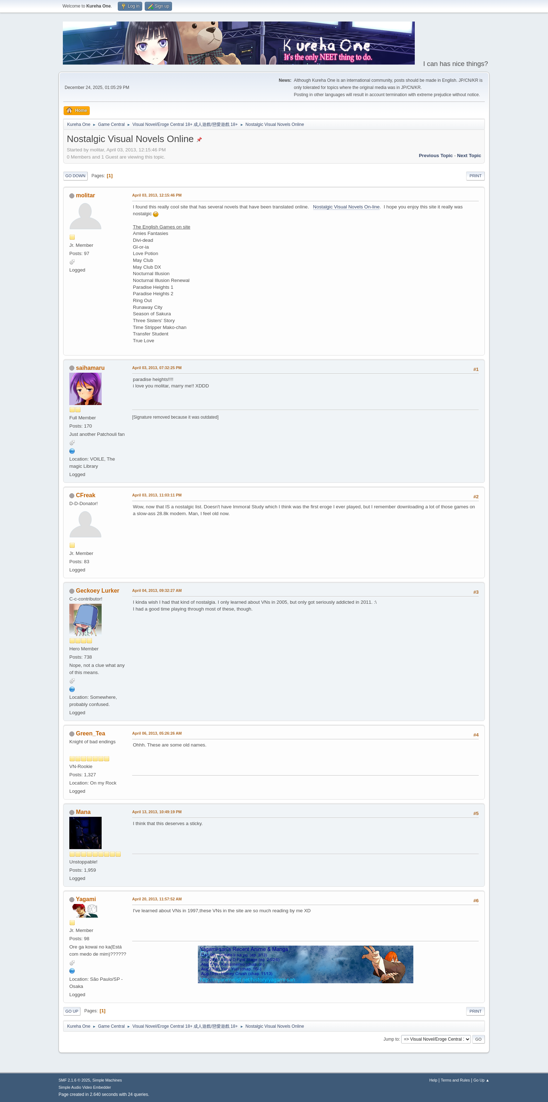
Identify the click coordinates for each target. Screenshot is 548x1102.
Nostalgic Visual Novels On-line (346, 206)
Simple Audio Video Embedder (85, 1087)
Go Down (75, 176)
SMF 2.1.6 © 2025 (74, 1080)
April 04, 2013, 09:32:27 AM (157, 590)
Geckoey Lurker (97, 591)
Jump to (391, 1039)
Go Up (71, 1011)
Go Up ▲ (481, 1080)
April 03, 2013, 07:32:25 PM (157, 368)
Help (433, 1080)
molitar (85, 195)
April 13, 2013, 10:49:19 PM (157, 812)
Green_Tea (90, 733)
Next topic (469, 155)
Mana (83, 812)
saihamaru (90, 368)
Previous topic (436, 155)
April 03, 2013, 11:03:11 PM (157, 495)
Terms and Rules (455, 1080)
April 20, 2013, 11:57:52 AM (157, 899)
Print (475, 176)
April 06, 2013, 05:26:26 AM (157, 733)
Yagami (86, 899)
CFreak (85, 495)
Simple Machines (107, 1080)
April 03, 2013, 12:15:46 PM (157, 195)
